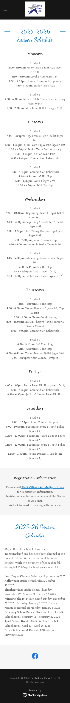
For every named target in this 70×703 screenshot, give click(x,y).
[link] (35, 9)
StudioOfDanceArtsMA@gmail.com (42, 487)
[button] (6, 9)
